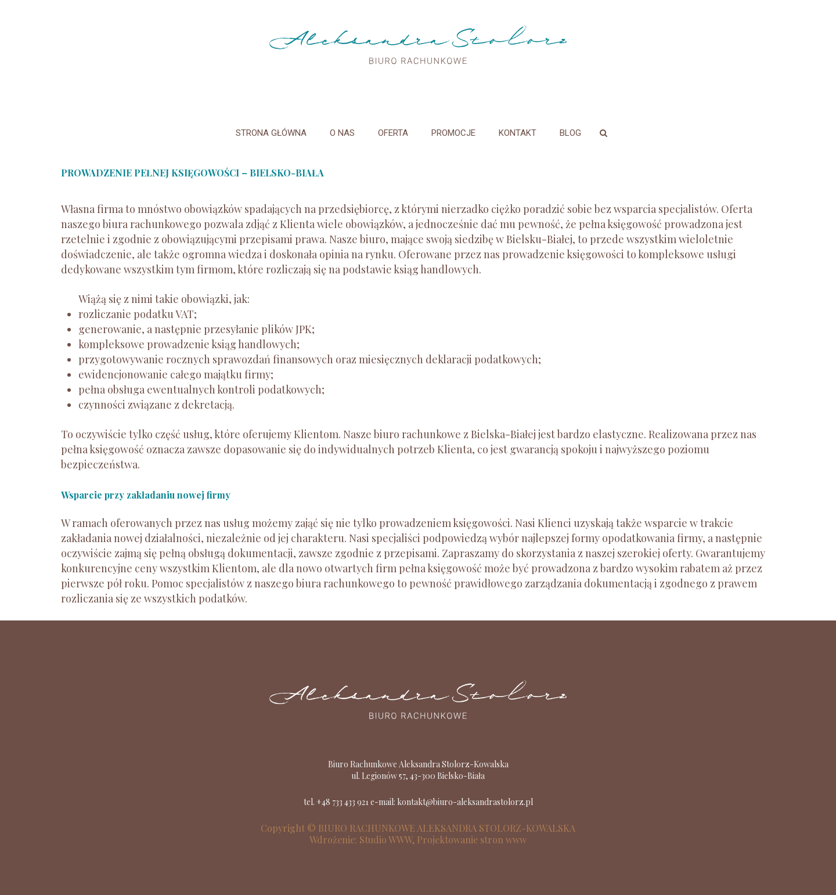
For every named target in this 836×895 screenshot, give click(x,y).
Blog (570, 133)
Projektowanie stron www (472, 839)
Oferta (393, 133)
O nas (342, 133)
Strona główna (271, 133)
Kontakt (517, 133)
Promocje (453, 133)
